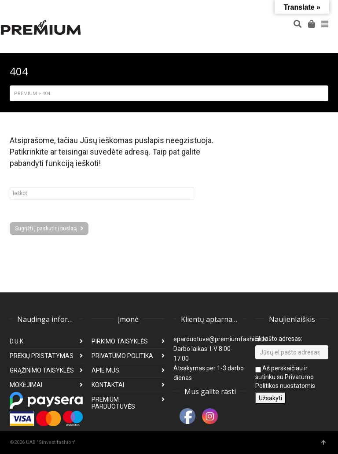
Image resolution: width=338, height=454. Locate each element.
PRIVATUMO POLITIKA (122, 355)
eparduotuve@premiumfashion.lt (219, 339)
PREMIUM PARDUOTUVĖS (113, 403)
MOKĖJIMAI (26, 384)
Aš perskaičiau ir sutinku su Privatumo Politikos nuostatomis (285, 377)
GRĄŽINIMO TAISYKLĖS (42, 370)
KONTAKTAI (108, 384)
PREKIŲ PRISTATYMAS (41, 355)
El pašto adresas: (278, 338)
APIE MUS (105, 370)
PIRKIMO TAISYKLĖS (120, 341)
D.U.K (16, 341)
